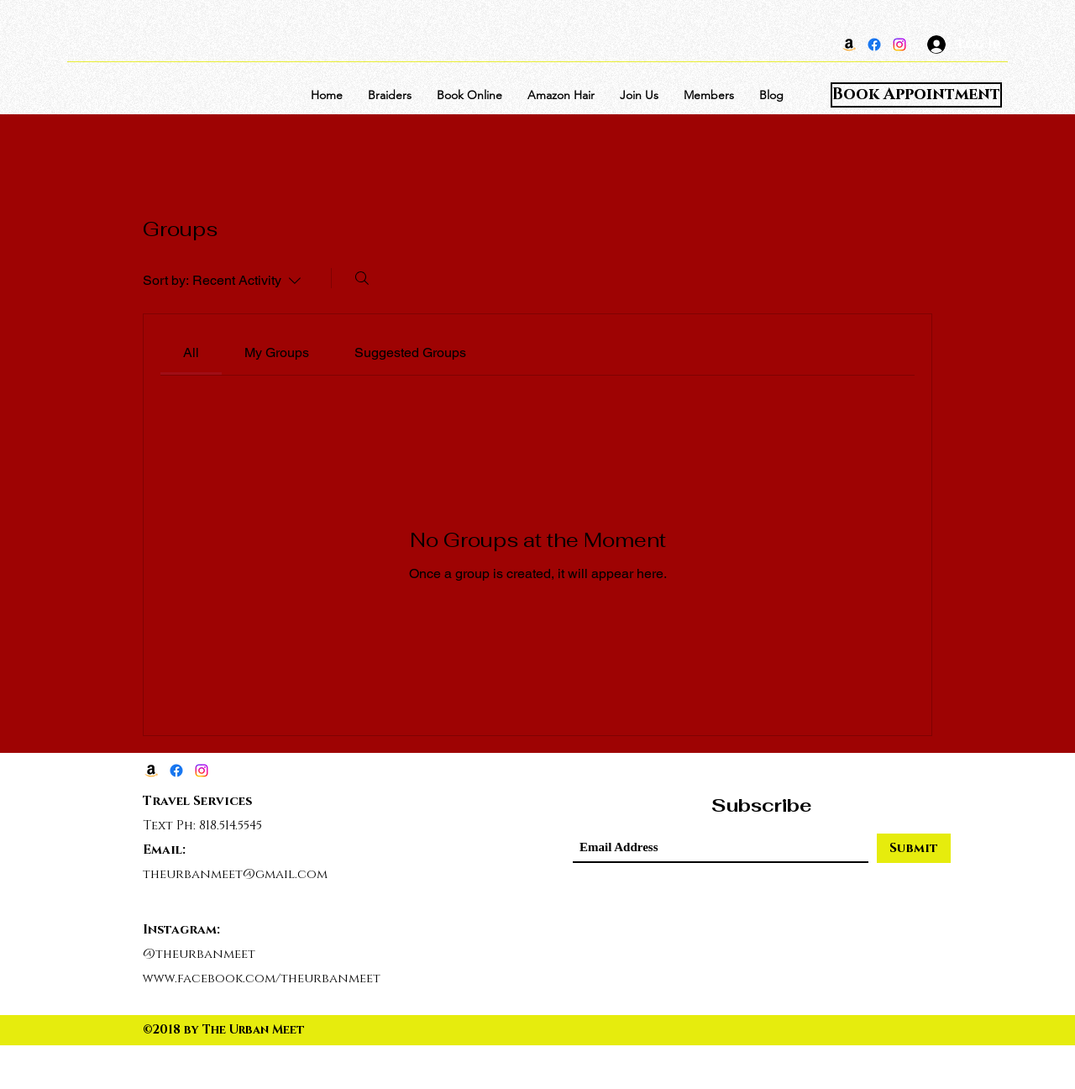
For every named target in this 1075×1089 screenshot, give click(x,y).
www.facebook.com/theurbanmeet (261, 978)
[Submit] (914, 848)
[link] (191, 352)
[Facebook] (874, 44)
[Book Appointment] (916, 95)
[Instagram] (899, 44)
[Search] (362, 278)
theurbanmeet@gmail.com (235, 874)
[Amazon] (849, 44)
